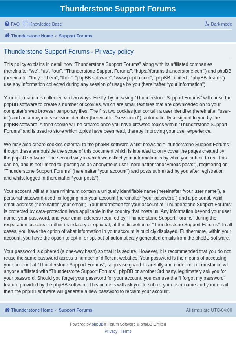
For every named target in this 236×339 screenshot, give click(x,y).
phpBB (98, 324)
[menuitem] (12, 24)
